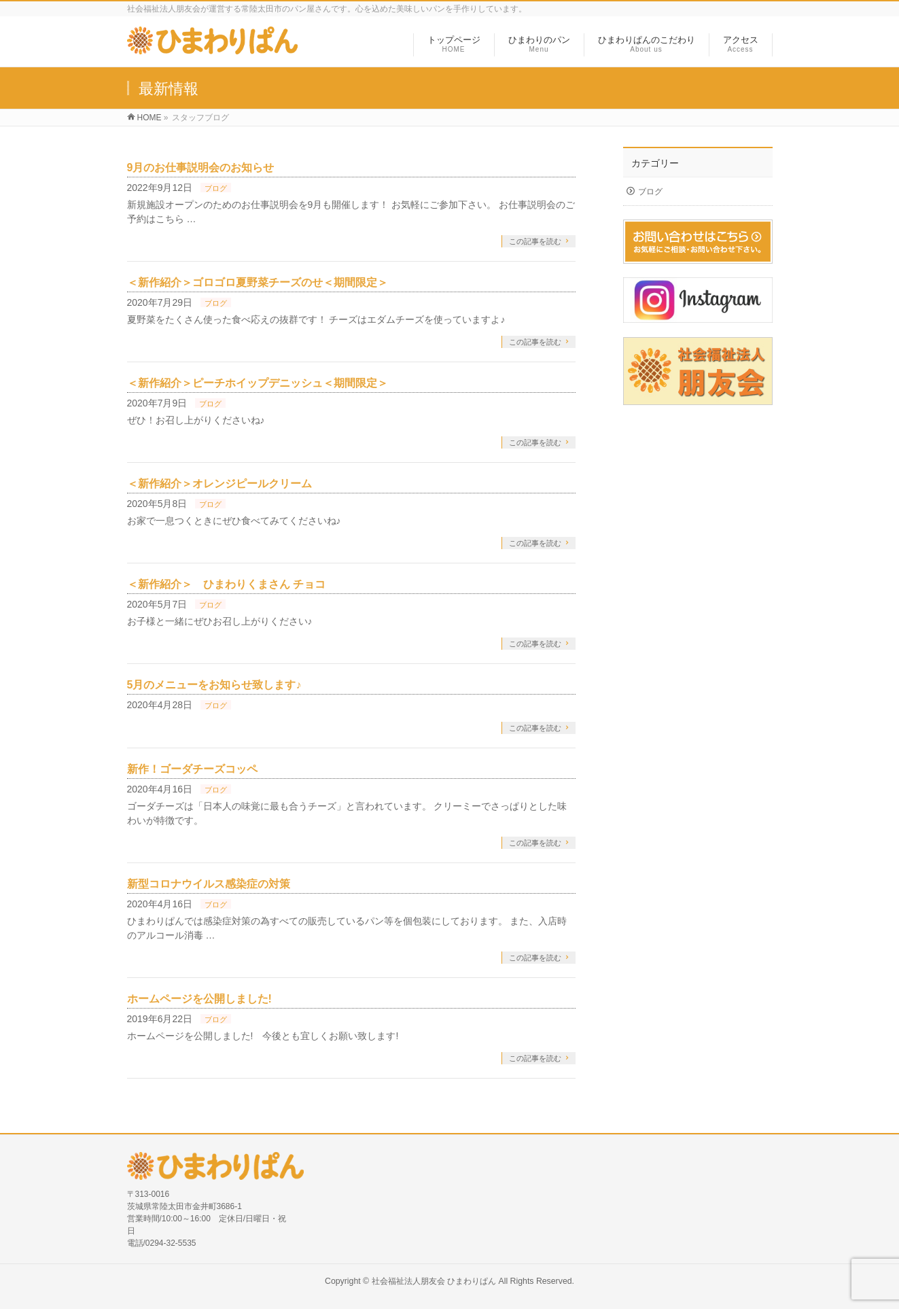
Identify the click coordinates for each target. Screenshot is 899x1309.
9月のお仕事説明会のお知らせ (201, 167)
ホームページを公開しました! (199, 999)
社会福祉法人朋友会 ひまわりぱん (434, 1281)
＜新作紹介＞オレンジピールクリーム (219, 483)
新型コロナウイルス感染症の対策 (208, 884)
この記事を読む (535, 241)
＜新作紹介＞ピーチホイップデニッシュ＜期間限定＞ (257, 383)
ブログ (216, 188)
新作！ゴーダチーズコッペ (192, 769)
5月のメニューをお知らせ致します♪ (214, 685)
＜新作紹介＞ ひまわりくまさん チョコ (226, 584)
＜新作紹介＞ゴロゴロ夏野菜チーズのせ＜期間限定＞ (257, 282)
